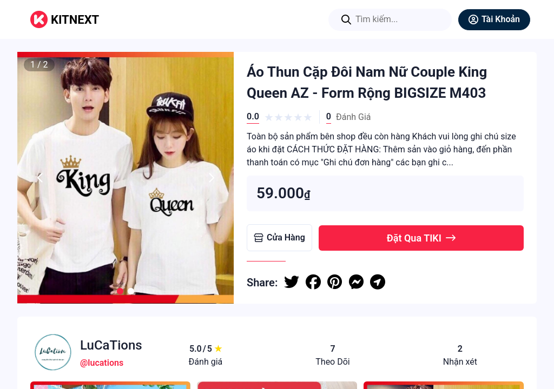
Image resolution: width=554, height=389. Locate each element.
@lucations (101, 363)
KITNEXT (75, 19)
